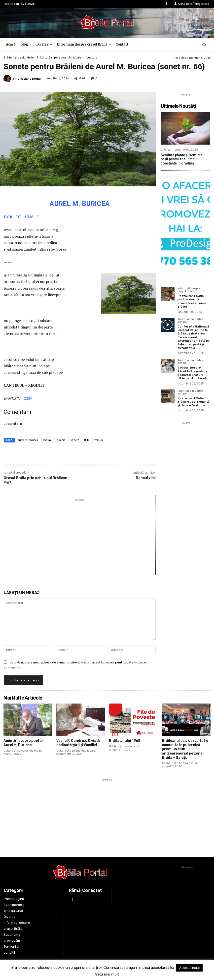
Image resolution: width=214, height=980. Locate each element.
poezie (61, 440)
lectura (47, 440)
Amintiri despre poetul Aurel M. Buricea (23, 743)
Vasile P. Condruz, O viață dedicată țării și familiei (78, 743)
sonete (74, 440)
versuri (98, 440)
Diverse (166, 149)
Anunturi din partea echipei (191, 321)
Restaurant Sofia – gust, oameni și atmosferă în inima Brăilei (192, 301)
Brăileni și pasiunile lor (19, 57)
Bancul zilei (146, 478)
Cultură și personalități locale (60, 57)
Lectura (92, 57)
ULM (86, 440)
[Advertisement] (79, 537)
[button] (204, 44)
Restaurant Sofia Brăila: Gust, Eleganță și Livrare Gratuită (194, 401)
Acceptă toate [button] (189, 968)
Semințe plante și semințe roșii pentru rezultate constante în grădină (182, 159)
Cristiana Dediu (29, 78)
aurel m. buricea (28, 440)
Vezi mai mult (107, 974)
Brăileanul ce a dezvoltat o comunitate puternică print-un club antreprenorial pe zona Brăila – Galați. (185, 749)
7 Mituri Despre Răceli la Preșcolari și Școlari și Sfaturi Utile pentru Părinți (193, 373)
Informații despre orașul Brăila (189, 290)
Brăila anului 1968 (125, 741)
